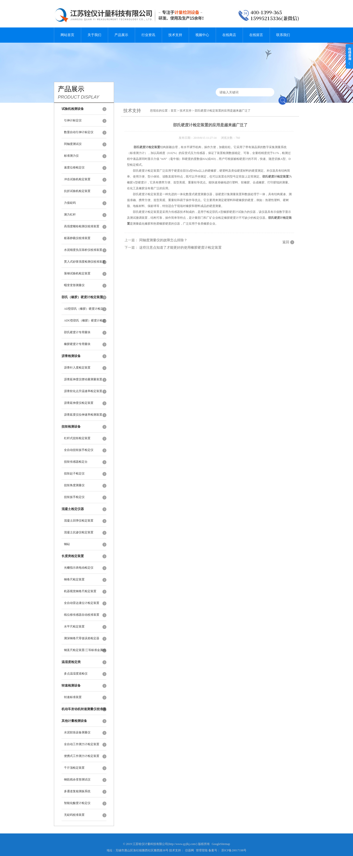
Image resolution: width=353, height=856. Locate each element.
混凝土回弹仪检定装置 (78, 520)
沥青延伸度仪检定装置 (78, 403)
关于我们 (94, 35)
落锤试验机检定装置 (77, 273)
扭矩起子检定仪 (74, 473)
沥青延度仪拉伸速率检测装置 (83, 414)
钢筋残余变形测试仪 (77, 779)
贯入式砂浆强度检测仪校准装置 (84, 261)
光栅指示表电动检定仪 (78, 567)
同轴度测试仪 (73, 144)
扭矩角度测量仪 (74, 485)
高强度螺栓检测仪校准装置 (81, 226)
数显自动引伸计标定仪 (78, 132)
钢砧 (67, 544)
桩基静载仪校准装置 (77, 238)
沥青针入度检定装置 (77, 367)
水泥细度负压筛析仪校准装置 (83, 250)
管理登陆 (202, 850)
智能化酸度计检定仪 (77, 803)
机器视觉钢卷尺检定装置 (80, 591)
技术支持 (175, 35)
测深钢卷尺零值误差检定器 (81, 638)
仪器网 (189, 850)
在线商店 (229, 35)
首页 (173, 110)
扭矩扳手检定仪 (74, 497)
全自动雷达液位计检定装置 (81, 603)
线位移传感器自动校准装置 (81, 614)
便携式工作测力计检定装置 (81, 756)
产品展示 (121, 35)
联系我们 (283, 35)
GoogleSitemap (221, 844)
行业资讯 (148, 35)
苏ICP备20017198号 (234, 850)
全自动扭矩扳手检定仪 (78, 450)
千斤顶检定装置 (74, 767)
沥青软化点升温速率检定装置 (83, 391)
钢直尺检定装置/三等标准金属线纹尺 (85, 652)
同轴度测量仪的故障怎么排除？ (163, 240)
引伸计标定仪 (73, 120)
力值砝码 (70, 202)
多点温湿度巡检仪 (76, 673)
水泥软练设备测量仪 (77, 732)
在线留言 (256, 35)
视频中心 (202, 35)
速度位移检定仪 (74, 167)
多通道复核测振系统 (77, 791)
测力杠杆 (70, 214)
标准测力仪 (71, 155)
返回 (285, 242)
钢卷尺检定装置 (74, 579)
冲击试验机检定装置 (77, 179)
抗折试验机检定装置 (77, 191)
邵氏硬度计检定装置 (147, 147)
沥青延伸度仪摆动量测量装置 (83, 379)
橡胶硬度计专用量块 (77, 344)
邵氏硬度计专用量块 (77, 332)
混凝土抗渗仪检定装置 (78, 532)
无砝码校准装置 (74, 815)
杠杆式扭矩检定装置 (77, 438)
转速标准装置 (73, 697)
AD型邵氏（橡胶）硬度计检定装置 (83, 311)
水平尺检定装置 (74, 626)
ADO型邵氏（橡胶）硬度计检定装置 (85, 323)
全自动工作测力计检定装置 (81, 744)
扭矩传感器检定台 (76, 461)
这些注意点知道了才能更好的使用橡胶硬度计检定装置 (180, 247)
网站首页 (67, 35)
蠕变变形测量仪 (74, 285)
